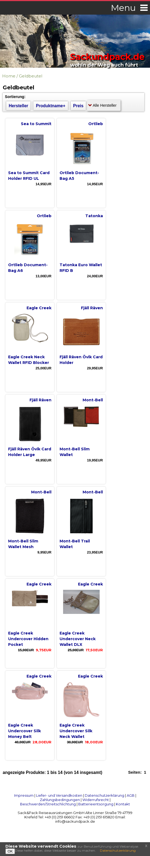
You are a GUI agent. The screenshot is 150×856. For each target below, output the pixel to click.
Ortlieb (95, 123)
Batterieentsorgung (95, 804)
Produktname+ (51, 105)
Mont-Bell (93, 400)
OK (10, 851)
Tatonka (94, 215)
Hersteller (18, 105)
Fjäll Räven (92, 307)
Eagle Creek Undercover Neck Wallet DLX (78, 639)
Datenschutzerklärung (104, 795)
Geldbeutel (30, 76)
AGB (131, 795)
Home (8, 76)
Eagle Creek (39, 307)
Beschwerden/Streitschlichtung (48, 804)
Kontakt (123, 804)
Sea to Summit (36, 123)
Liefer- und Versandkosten (59, 795)
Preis (78, 105)
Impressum (24, 795)
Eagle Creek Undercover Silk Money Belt (24, 731)
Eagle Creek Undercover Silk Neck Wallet (76, 731)
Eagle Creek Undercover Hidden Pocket (28, 639)
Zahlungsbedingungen (60, 800)
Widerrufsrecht (95, 800)
